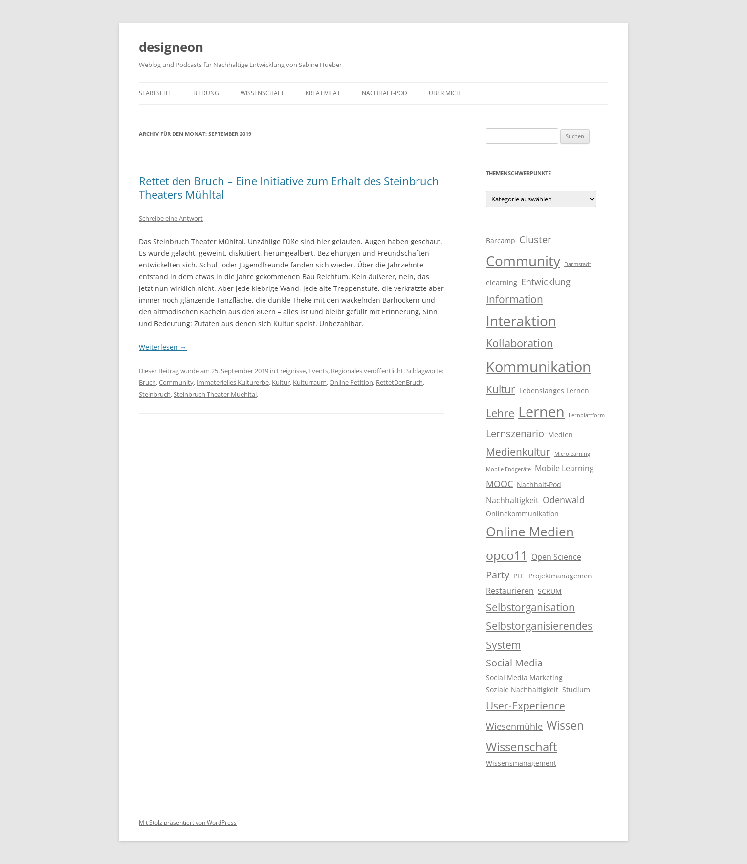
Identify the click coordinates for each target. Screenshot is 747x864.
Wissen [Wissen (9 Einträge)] (565, 725)
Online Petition (351, 382)
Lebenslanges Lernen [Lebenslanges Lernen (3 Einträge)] (554, 390)
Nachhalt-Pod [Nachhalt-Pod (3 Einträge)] (539, 484)
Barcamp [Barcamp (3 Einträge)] (500, 240)
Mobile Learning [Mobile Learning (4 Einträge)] (564, 468)
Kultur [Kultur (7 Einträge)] (500, 389)
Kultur (281, 382)
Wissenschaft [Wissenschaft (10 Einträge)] (521, 746)
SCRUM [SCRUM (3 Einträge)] (550, 591)
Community (176, 382)
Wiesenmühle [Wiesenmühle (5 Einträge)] (514, 726)
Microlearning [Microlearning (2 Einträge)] (572, 453)
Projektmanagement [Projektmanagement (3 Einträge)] (561, 576)
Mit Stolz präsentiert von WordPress (188, 823)
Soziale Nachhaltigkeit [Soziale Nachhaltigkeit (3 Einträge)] (522, 690)
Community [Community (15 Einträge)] (523, 260)
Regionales (346, 370)
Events (318, 370)
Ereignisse (291, 370)
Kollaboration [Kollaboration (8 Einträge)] (519, 343)
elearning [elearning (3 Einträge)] (501, 282)
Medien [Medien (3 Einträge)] (560, 434)
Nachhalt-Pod (384, 93)
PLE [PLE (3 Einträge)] (519, 576)
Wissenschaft (262, 93)
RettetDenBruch (399, 382)
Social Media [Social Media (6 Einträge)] (514, 662)
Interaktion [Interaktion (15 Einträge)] (521, 320)
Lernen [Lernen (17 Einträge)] (541, 411)
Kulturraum (310, 382)
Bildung (206, 93)
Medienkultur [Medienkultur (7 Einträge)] (518, 452)
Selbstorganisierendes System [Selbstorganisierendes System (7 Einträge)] (539, 635)
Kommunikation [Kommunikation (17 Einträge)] (538, 367)
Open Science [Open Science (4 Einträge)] (556, 557)
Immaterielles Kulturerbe (233, 382)
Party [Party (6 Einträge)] (497, 574)
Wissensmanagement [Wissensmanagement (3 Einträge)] (521, 763)
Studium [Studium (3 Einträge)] (576, 690)
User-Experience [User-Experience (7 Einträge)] (525, 705)
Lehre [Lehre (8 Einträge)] (500, 413)
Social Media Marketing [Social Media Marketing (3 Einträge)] (524, 677)
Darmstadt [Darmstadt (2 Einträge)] (577, 264)
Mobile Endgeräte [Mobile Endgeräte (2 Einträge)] (508, 469)
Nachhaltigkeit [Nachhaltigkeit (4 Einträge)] (512, 500)
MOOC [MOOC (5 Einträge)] (499, 483)
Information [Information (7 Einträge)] (514, 299)
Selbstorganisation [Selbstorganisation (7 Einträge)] (530, 607)
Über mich (445, 93)
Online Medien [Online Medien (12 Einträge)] (530, 531)
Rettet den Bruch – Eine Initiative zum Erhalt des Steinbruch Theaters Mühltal (289, 187)
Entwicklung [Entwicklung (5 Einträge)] (546, 282)
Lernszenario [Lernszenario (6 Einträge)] (515, 433)
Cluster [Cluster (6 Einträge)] (535, 239)
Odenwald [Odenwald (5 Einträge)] (564, 500)
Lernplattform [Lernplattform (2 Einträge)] (587, 415)
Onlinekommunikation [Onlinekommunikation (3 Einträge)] (522, 514)
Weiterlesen (163, 347)
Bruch (147, 382)
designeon (171, 47)
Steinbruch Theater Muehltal (215, 394)
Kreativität (323, 93)
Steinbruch (155, 394)
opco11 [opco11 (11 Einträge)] (506, 555)
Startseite (155, 93)
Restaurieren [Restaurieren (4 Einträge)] (510, 590)
